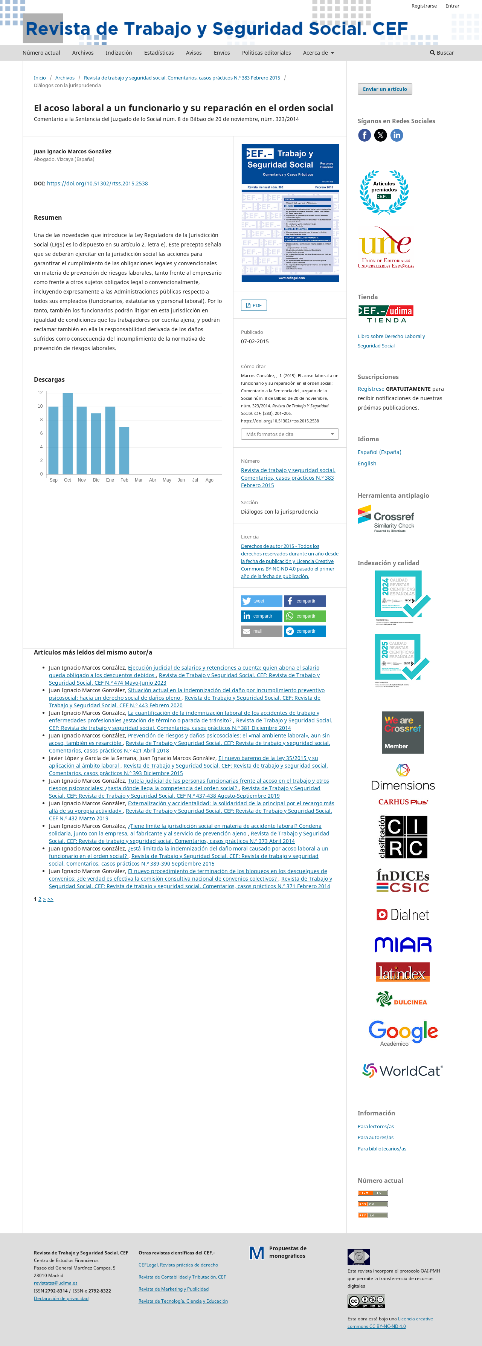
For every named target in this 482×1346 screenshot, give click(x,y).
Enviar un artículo (385, 89)
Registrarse (424, 5)
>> (50, 898)
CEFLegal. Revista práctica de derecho (178, 1265)
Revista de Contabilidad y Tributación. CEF (182, 1277)
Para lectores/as (376, 1126)
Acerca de (316, 52)
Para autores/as (376, 1137)
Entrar (452, 5)
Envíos (222, 52)
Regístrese (371, 388)
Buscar (442, 52)
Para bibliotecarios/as (382, 1148)
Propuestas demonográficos (288, 1252)
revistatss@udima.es (56, 1283)
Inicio (40, 77)
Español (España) (379, 452)
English (367, 463)
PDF (257, 305)
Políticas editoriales (266, 52)
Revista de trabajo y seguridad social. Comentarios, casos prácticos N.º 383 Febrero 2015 (182, 77)
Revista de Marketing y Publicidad (174, 1289)
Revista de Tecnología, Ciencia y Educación (183, 1301)
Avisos (194, 52)
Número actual (41, 52)
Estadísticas (159, 52)
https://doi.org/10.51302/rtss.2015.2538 (97, 183)
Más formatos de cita (269, 434)
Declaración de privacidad (61, 1298)
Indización (119, 52)
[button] (261, 601)
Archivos (83, 52)
